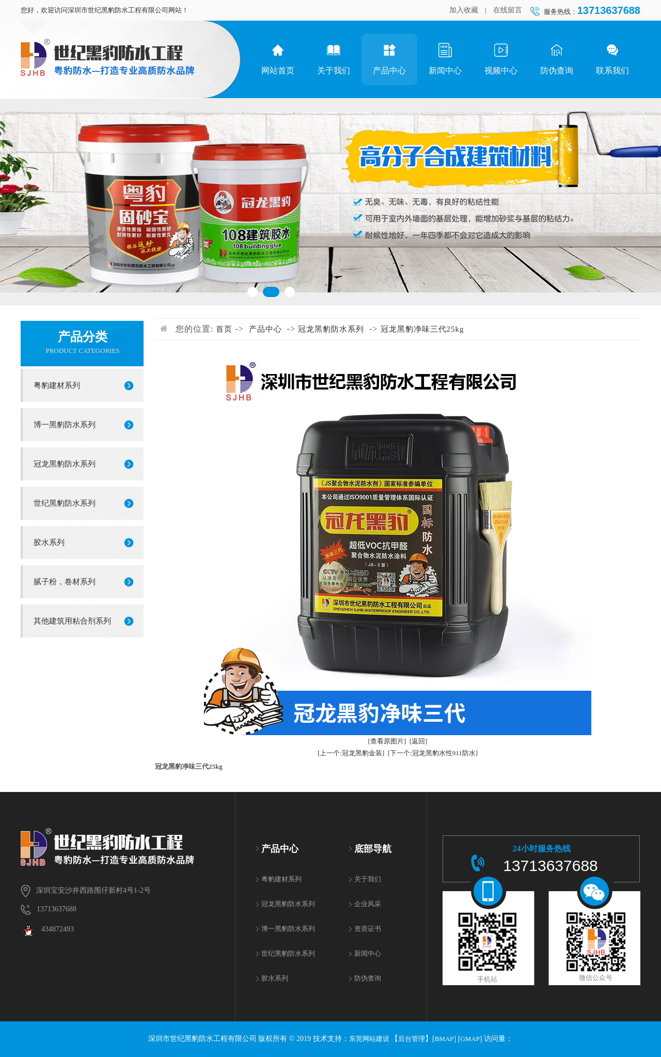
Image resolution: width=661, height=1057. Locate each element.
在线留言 (507, 10)
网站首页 (277, 58)
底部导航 (372, 849)
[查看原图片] (387, 741)
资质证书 (367, 928)
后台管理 (411, 1039)
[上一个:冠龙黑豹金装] (351, 753)
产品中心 (389, 58)
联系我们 (612, 58)
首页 (224, 329)
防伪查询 (556, 58)
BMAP (444, 1039)
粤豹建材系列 (57, 385)
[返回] (419, 741)
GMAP (470, 1039)
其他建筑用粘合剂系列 (72, 621)
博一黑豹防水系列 (65, 425)
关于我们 (333, 58)
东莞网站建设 (369, 1039)
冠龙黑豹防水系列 (65, 464)
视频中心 (500, 58)
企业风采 (367, 904)
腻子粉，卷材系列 (65, 582)
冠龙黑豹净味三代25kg (422, 329)
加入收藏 (463, 10)
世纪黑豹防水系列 (65, 503)
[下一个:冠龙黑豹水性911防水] (433, 753)
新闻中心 (445, 58)
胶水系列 (49, 542)
